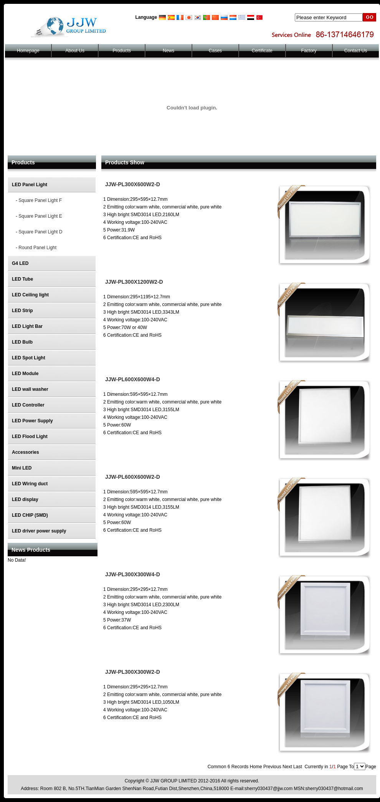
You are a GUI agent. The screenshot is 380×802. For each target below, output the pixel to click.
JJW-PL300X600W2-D (132, 184)
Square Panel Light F (40, 200)
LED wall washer (30, 389)
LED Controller (28, 405)
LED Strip (22, 310)
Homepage (28, 50)
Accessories (25, 452)
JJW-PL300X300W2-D (132, 672)
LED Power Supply (32, 420)
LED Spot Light (28, 357)
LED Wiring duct (30, 483)
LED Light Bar (27, 326)
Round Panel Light (37, 247)
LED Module (25, 373)
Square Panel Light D (40, 232)
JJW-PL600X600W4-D (132, 379)
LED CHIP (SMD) (30, 515)
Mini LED (21, 468)
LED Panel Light (29, 184)
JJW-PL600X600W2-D (132, 477)
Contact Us (355, 50)
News (168, 50)
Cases (215, 50)
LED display (25, 499)
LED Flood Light (30, 436)
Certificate (262, 50)
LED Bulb (22, 342)
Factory (309, 50)
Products (121, 50)
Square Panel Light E (40, 216)
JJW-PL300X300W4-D (132, 574)
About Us (75, 50)
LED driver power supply (39, 531)
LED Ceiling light (30, 295)
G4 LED (20, 263)
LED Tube (22, 279)
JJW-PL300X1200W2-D (134, 282)
